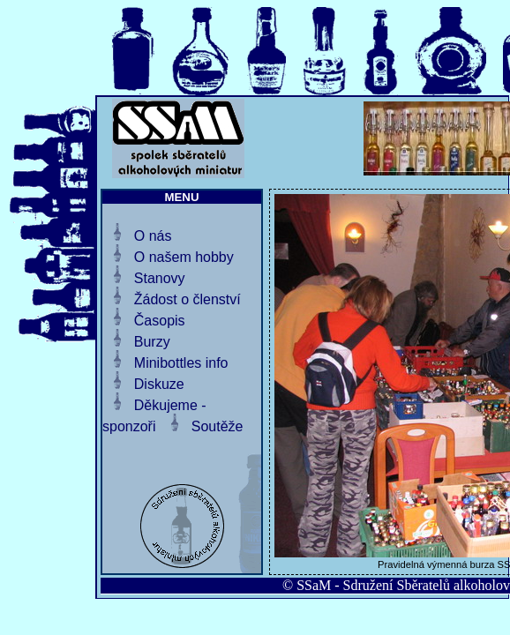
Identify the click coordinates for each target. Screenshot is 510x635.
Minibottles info (181, 362)
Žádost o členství (187, 299)
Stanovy (159, 278)
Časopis (159, 320)
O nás (153, 235)
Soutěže (217, 426)
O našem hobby (184, 257)
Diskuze (159, 384)
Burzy (152, 341)
